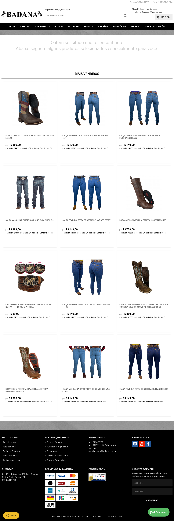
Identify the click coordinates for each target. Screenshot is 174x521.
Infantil (89, 26)
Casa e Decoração (154, 26)
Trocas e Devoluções (56, 460)
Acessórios (119, 26)
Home (12, 26)
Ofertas (25, 26)
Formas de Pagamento (57, 446)
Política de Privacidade (57, 455)
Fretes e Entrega (54, 442)
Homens (59, 26)
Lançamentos (42, 26)
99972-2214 (164, 2)
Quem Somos (156, 12)
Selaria (135, 26)
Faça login (65, 9)
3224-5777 (141, 2)
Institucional (10, 437)
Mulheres (74, 26)
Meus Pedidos (138, 9)
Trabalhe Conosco (141, 12)
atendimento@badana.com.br (102, 451)
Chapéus (103, 26)
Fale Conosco (151, 9)
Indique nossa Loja (12, 460)
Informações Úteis (57, 437)
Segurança (52, 451)
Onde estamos (10, 455)
